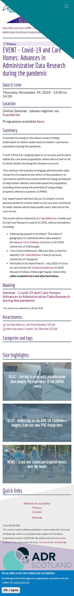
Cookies (37, 511)
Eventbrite (11, 114)
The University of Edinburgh (52, 542)
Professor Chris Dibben (25, 242)
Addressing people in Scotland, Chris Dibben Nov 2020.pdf (31, 328)
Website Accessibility (37, 503)
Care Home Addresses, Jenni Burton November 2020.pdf (30, 324)
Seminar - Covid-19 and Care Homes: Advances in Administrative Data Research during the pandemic (36, 296)
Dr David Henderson (40, 267)
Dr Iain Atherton (47, 218)
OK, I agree (10, 590)
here (40, 121)
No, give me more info (19, 582)
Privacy (37, 507)
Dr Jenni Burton (31, 254)
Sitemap (37, 517)
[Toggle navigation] (66, 6)
